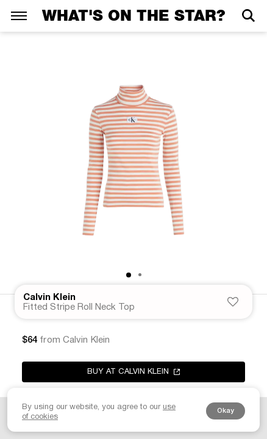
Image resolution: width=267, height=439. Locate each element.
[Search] (248, 15)
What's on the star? (133, 15)
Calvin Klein (49, 297)
